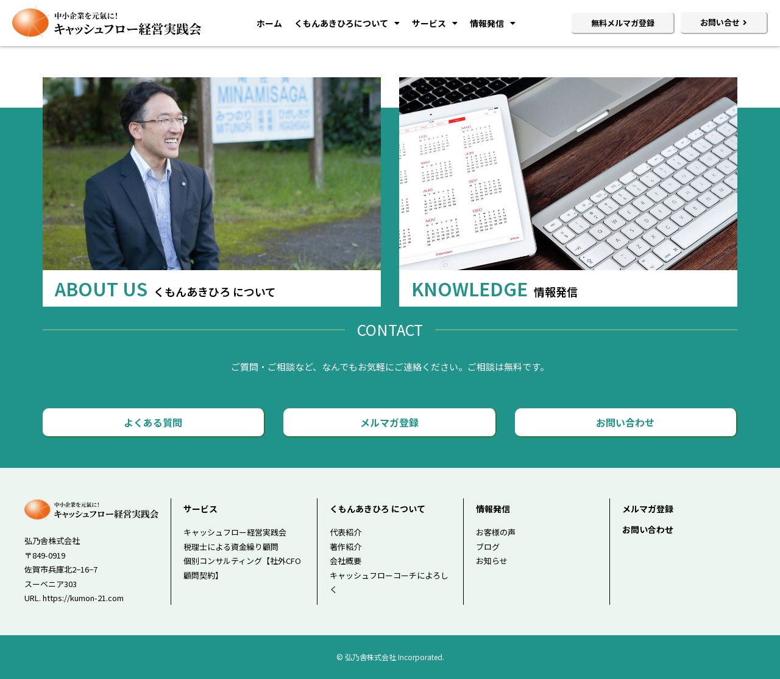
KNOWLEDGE (494, 288)
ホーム (269, 23)
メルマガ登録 (647, 509)
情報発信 (493, 23)
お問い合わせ (647, 529)
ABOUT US (165, 288)
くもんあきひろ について (377, 509)
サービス (435, 23)
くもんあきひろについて (347, 23)
